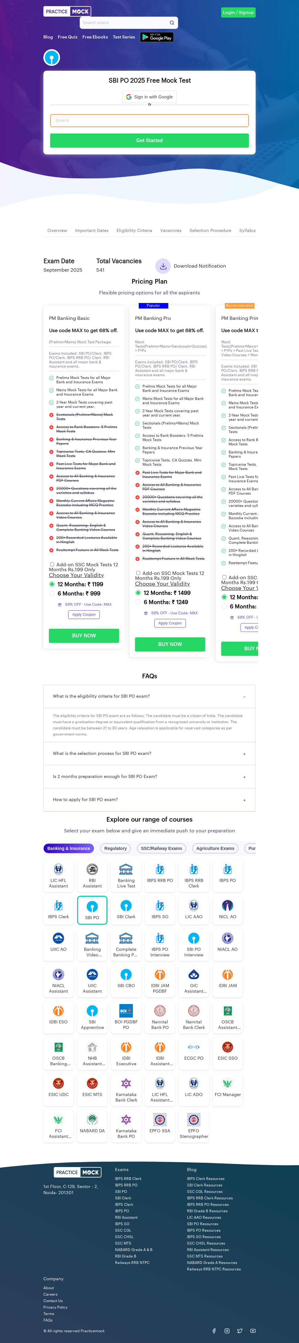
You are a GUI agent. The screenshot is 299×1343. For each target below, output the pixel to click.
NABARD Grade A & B (134, 1250)
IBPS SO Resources (204, 1237)
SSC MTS (123, 1243)
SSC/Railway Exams (161, 848)
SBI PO (121, 1192)
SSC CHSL (124, 1237)
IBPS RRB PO (126, 1185)
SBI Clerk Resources (204, 1185)
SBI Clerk (123, 1198)
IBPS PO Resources (204, 1230)
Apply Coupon (83, 614)
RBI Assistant (126, 1217)
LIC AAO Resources (204, 1217)
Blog (48, 37)
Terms (48, 1314)
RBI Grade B (125, 1256)
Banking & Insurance (68, 848)
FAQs (48, 1320)
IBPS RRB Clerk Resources (210, 1198)
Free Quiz (68, 37)
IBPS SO (122, 1224)
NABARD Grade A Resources (212, 1263)
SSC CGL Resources (205, 1192)
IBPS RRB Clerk (128, 1179)
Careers (50, 1294)
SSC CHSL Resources (206, 1243)
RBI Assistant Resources (208, 1250)
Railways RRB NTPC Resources (214, 1269)
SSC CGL (123, 1230)
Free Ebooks (95, 37)
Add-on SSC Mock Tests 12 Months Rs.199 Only (83, 567)
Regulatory (115, 848)
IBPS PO (122, 1211)
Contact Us (53, 1301)
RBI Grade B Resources (207, 1211)
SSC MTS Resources (205, 1256)
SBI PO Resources (202, 1224)
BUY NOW (84, 635)
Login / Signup (238, 12)
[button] (149, 97)
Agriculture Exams (215, 848)
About (48, 1288)
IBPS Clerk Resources (206, 1179)
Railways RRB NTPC (132, 1263)
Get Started (149, 140)
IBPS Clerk (124, 1204)
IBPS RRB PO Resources (208, 1204)
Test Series (124, 37)
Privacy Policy (55, 1307)
